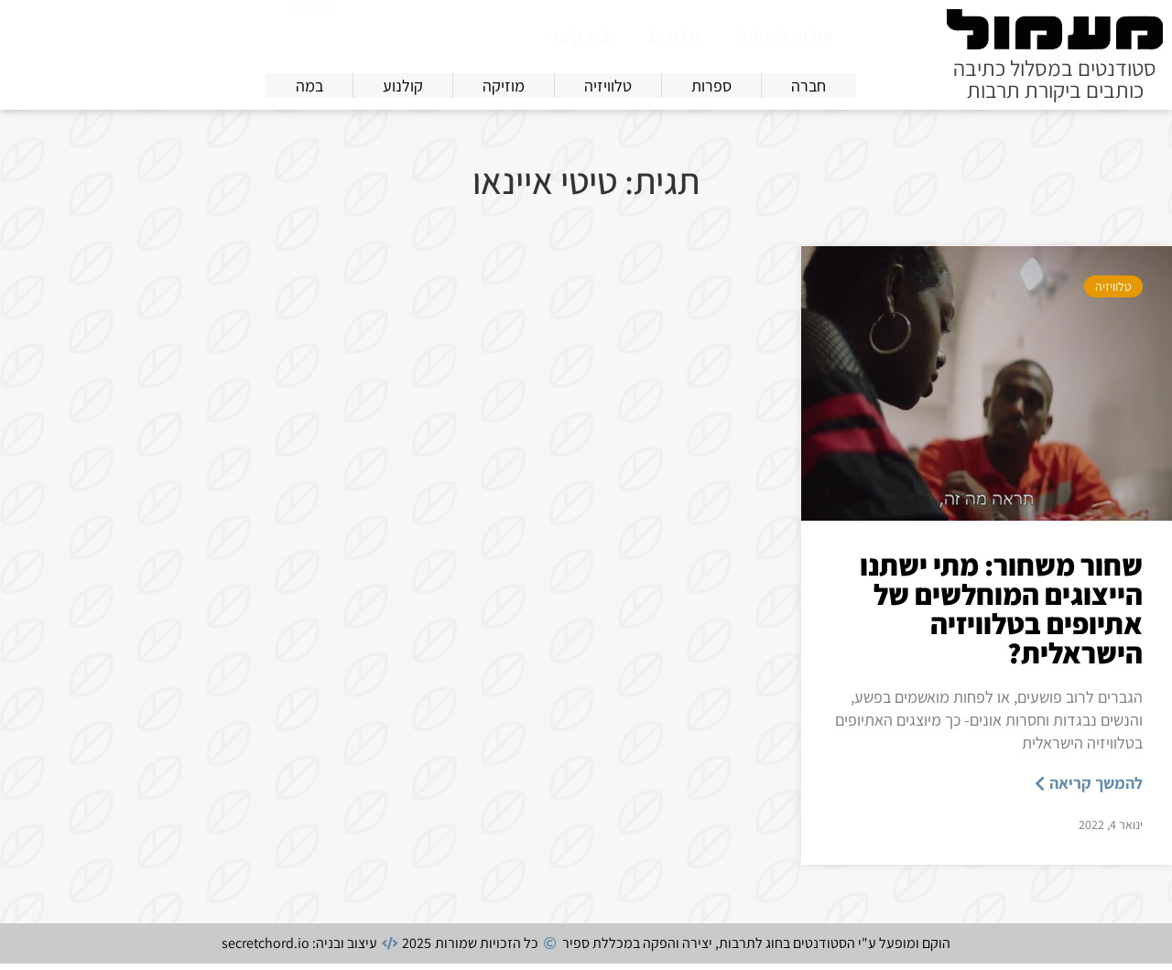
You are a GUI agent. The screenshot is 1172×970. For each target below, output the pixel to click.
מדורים (674, 36)
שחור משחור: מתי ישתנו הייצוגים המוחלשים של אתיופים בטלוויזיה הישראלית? (1001, 615)
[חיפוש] (310, 33)
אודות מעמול (786, 36)
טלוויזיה (1113, 293)
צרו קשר (580, 36)
